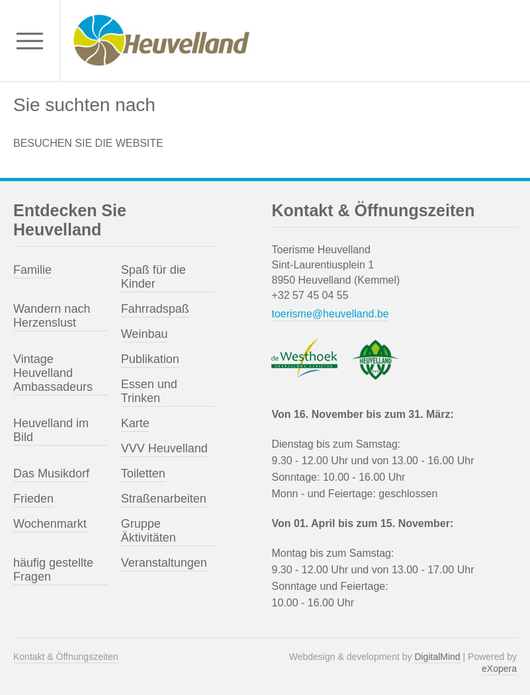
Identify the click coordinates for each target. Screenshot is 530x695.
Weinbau (144, 334)
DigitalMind (437, 656)
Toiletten (143, 473)
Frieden (33, 498)
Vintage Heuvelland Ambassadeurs (53, 372)
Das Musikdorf (51, 473)
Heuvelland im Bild (51, 430)
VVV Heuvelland (164, 448)
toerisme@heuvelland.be (329, 313)
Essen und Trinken (149, 391)
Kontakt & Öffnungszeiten (65, 656)
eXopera (499, 668)
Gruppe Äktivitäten (148, 530)
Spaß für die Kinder (153, 276)
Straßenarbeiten (163, 498)
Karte (135, 423)
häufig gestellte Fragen (53, 569)
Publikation (150, 359)
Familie (32, 269)
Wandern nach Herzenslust (51, 315)
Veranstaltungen (164, 562)
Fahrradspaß (155, 308)
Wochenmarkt (50, 523)
